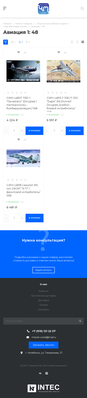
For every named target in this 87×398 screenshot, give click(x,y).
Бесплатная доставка (43, 295)
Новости (43, 291)
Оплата (43, 304)
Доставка (43, 300)
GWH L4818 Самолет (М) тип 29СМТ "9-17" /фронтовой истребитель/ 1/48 (23, 190)
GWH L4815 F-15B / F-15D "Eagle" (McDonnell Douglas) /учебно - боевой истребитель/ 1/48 (62, 104)
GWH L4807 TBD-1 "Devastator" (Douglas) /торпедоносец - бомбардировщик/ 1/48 (22, 103)
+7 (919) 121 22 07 (44, 331)
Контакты (43, 309)
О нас (43, 284)
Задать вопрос (43, 270)
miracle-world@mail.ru (44, 337)
